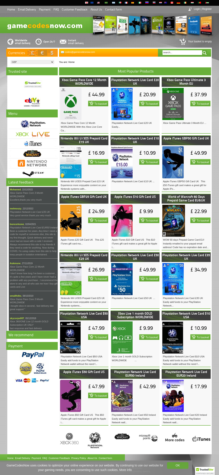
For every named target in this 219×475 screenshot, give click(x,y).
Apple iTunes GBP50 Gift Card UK (186, 138)
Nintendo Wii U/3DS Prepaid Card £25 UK (84, 257)
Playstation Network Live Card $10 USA (186, 315)
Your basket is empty (199, 41)
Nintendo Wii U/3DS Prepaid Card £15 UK (84, 140)
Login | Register (203, 8)
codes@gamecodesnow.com (80, 52)
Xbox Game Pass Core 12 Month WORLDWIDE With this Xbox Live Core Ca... (81, 127)
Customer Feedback (74, 9)
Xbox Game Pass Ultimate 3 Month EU (186, 81)
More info (125, 470)
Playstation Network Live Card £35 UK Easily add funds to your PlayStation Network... (183, 302)
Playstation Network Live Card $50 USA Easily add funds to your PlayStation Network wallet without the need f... (82, 360)
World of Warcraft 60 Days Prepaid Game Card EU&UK (186, 198)
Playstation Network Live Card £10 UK (135, 140)
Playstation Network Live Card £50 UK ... (133, 298)
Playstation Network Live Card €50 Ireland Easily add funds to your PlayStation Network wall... (134, 419)
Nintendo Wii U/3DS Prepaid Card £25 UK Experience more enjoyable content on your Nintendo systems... (83, 302)
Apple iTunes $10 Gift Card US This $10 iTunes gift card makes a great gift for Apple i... (134, 243)
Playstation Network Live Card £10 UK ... (133, 181)
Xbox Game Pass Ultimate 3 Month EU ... (184, 123)
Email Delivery (27, 9)
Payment (44, 9)
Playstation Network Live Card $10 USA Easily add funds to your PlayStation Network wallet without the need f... (184, 360)
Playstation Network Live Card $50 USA (84, 315)
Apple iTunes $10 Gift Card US (135, 196)
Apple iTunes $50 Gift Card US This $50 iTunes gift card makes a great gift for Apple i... (83, 419)
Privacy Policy (78, 458)
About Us (96, 9)
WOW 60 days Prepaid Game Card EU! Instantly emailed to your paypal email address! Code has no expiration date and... (186, 243)
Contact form (113, 9)
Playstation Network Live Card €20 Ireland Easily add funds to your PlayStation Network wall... (185, 419)
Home (11, 9)
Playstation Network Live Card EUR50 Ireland (135, 373)
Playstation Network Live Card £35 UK (186, 257)
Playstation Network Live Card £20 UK (135, 81)
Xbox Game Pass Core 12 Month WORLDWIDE (84, 81)
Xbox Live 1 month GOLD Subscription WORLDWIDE (135, 315)
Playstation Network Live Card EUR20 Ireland (186, 373)
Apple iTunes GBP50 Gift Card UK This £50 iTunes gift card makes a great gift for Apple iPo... (184, 185)
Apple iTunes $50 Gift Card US (84, 371)
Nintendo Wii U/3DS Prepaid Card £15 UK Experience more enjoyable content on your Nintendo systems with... (83, 185)
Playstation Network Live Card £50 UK (135, 257)
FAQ (56, 9)
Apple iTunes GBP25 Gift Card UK (84, 196)
